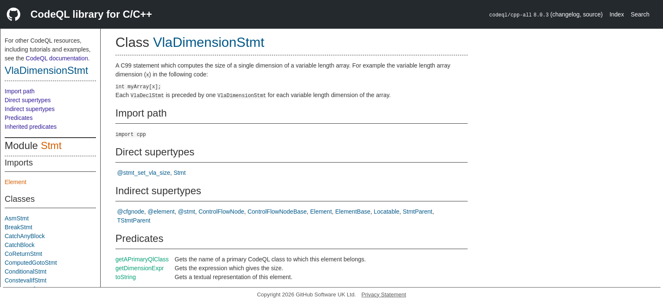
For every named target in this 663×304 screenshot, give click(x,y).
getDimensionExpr (139, 268)
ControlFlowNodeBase (277, 211)
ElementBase (352, 211)
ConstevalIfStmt (26, 280)
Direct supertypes (28, 100)
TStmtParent (134, 220)
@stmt (186, 211)
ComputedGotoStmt (31, 262)
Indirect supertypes (30, 109)
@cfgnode (130, 211)
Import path (20, 91)
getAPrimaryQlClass (142, 259)
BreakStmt (18, 227)
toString (125, 277)
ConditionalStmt (26, 271)
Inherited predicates (31, 126)
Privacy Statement (384, 294)
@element (161, 211)
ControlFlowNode (221, 211)
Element (15, 182)
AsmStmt (17, 218)
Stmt (51, 145)
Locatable (387, 211)
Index (616, 14)
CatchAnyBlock (25, 236)
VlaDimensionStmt (46, 70)
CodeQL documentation (57, 58)
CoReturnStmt (23, 253)
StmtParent (417, 211)
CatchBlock (20, 245)
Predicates (19, 117)
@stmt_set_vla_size (143, 172)
